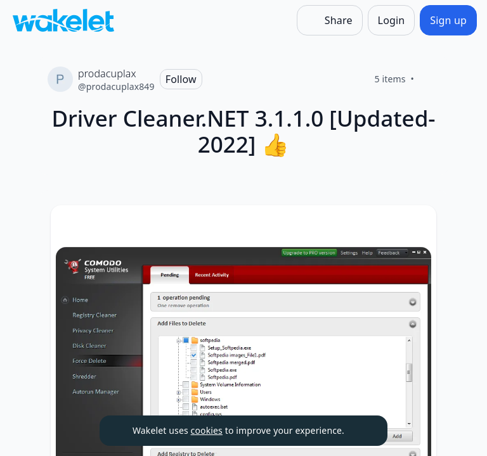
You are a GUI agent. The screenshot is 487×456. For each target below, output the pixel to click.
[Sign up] (448, 20)
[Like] (429, 79)
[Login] (391, 20)
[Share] (330, 20)
